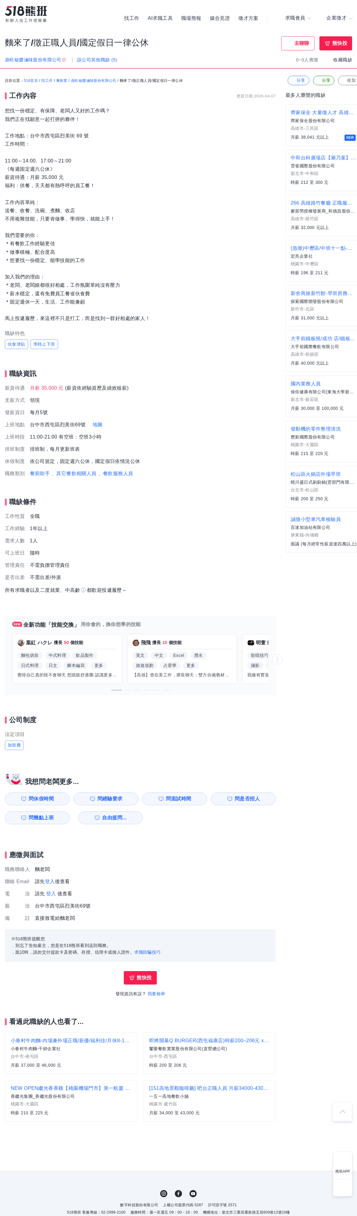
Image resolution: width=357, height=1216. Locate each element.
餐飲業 (62, 81)
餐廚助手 (40, 473)
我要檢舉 (156, 993)
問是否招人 (248, 798)
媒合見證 (220, 18)
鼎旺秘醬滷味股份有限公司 (93, 81)
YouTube (193, 1193)
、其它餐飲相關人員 (74, 473)
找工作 (131, 18)
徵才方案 (248, 18)
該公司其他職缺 (97, 59)
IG (163, 1193)
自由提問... (110, 817)
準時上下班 (44, 344)
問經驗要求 (109, 798)
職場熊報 (191, 18)
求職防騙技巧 (147, 952)
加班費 (14, 745)
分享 (297, 80)
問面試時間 (179, 798)
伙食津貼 (16, 344)
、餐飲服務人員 (115, 473)
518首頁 (31, 81)
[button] (116, 690)
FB (178, 1193)
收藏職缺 (342, 59)
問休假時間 (40, 798)
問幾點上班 (40, 817)
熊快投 (339, 43)
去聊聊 (301, 43)
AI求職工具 (160, 18)
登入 (50, 881)
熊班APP (342, 1171)
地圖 (98, 424)
